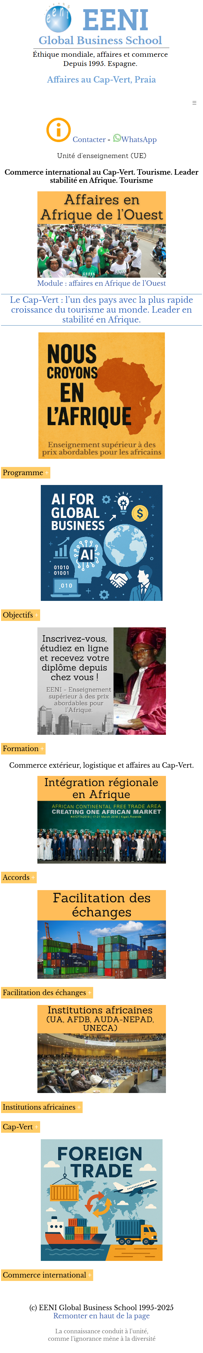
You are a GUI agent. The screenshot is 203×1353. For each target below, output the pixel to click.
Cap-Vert (18, 1127)
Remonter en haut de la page (101, 1316)
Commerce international (44, 1275)
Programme (23, 473)
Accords (16, 877)
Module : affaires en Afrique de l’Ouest (101, 283)
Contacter (88, 140)
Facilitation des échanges (44, 993)
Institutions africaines (39, 1107)
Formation (21, 749)
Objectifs (18, 615)
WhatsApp (135, 140)
